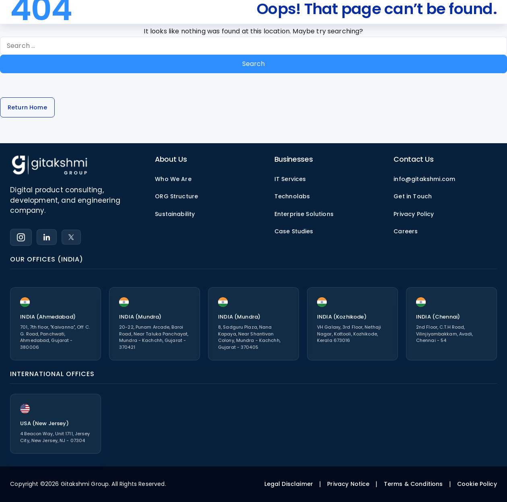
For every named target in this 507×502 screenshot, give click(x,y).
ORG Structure (176, 196)
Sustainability (175, 214)
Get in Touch (413, 196)
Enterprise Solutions (304, 214)
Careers (406, 231)
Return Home (27, 107)
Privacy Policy (414, 214)
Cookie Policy (477, 484)
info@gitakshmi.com (424, 179)
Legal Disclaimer (288, 484)
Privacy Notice (348, 484)
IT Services (290, 179)
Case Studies (293, 231)
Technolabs (292, 196)
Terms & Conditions (413, 484)
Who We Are (173, 179)
